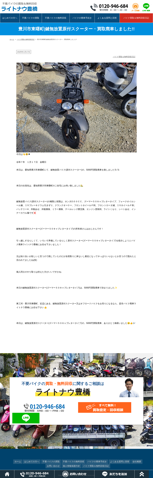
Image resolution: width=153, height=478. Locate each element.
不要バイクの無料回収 (55, 18)
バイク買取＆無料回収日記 (136, 18)
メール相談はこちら (135, 7)
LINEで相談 (146, 7)
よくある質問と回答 (107, 18)
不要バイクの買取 (30, 18)
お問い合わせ (53, 455)
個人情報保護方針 (71, 455)
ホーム (12, 39)
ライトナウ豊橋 (73, 464)
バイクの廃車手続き (82, 18)
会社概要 (137, 451)
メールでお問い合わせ (92, 407)
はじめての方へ (9, 18)
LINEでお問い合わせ (130, 407)
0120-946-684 (110, 7)
